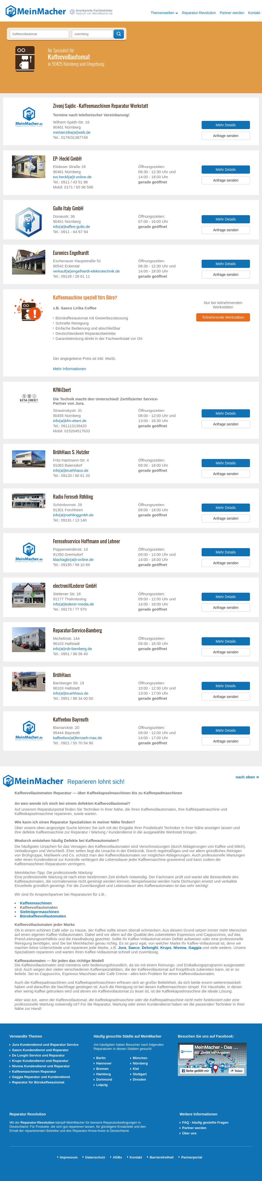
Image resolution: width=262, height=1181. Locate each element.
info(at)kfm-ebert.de (69, 421)
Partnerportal (191, 1157)
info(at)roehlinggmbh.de (73, 515)
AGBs (117, 1157)
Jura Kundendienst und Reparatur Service (45, 1045)
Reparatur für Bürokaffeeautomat (38, 1082)
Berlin (101, 1058)
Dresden (139, 1079)
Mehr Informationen (69, 369)
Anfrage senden (225, 136)
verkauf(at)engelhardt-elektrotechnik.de (86, 271)
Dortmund (104, 1079)
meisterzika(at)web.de (72, 132)
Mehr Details (226, 125)
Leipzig (102, 1085)
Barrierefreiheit (161, 1157)
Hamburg (103, 1074)
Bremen (102, 1069)
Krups (165, 947)
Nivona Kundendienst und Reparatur (41, 1066)
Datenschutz (95, 1157)
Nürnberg (140, 1063)
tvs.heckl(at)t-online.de (72, 177)
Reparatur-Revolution (199, 13)
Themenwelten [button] (162, 13)
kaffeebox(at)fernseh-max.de (77, 738)
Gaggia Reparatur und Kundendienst (41, 1077)
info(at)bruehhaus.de (70, 470)
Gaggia (195, 947)
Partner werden (232, 13)
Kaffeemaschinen (36, 903)
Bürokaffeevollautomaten (43, 916)
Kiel (136, 1069)
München (140, 1058)
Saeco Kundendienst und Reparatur (40, 1050)
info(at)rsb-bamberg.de (72, 648)
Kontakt (254, 13)
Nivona (179, 947)
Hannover (104, 1063)
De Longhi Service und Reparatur (38, 1055)
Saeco (133, 947)
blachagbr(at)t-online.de (73, 559)
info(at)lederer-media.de (73, 604)
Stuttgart (140, 1074)
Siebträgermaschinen (39, 912)
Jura (122, 947)
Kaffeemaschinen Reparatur (34, 1071)
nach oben (245, 777)
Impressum (69, 1157)
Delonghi (150, 947)
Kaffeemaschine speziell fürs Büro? (85, 297)
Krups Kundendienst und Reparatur (40, 1061)
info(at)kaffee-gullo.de (71, 226)
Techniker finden (119, 34)
